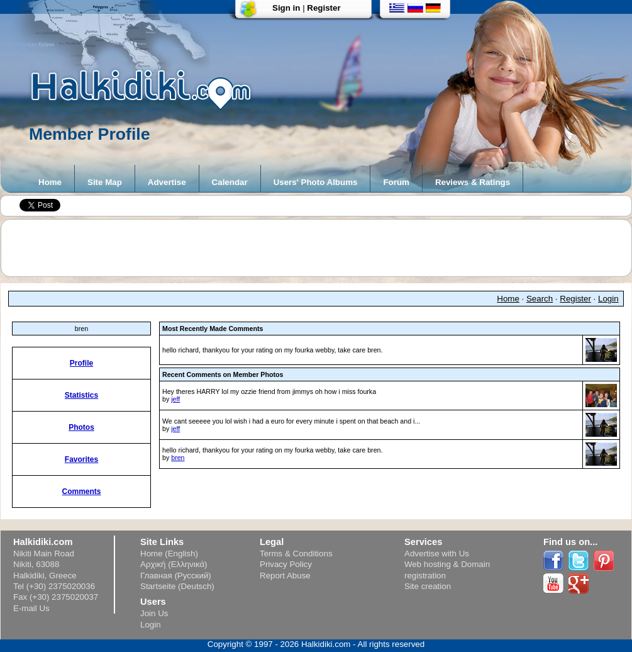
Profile (81, 363)
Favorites (81, 459)
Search (539, 298)
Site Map (104, 182)
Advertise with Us (436, 553)
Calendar (230, 182)
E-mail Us (31, 608)
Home (50, 182)
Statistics (81, 395)
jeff (175, 399)
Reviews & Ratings (472, 182)
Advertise (167, 182)
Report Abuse (285, 575)
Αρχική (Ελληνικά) (174, 564)
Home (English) (169, 553)
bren (177, 457)
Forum (396, 182)
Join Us (154, 613)
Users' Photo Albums (316, 182)
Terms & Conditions (296, 553)
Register (323, 8)
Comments (81, 491)
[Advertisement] (323, 248)
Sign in (286, 8)
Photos (81, 427)
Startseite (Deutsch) (177, 586)
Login (608, 298)
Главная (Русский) (175, 575)
